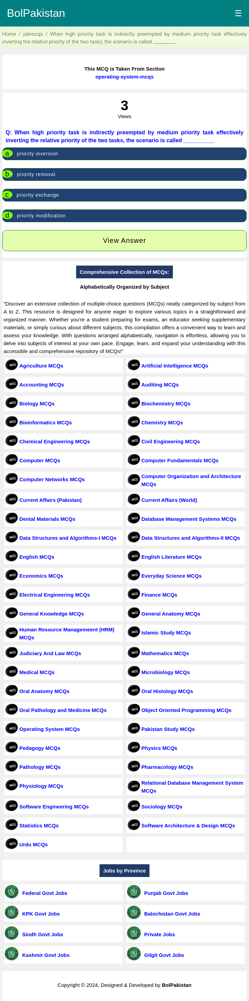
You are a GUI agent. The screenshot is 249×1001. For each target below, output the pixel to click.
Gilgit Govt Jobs (163, 955)
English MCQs (36, 557)
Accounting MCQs (41, 385)
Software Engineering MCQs (54, 806)
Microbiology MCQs (166, 672)
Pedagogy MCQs (39, 748)
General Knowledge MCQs (51, 614)
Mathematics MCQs (165, 653)
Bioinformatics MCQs (45, 422)
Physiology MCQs (41, 786)
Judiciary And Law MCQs (50, 653)
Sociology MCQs (162, 806)
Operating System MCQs (49, 729)
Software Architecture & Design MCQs (188, 825)
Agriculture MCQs (41, 366)
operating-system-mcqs (124, 77)
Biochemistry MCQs (166, 403)
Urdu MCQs (33, 844)
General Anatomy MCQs (171, 614)
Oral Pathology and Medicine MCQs (62, 710)
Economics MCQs (41, 576)
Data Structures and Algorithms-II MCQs (191, 538)
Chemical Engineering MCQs (54, 441)
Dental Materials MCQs (47, 519)
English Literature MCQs (172, 557)
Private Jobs (158, 934)
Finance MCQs (159, 595)
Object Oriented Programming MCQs (187, 710)
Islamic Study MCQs (166, 633)
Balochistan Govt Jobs (171, 914)
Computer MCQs (39, 460)
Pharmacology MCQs (168, 767)
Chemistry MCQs (162, 422)
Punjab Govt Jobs (165, 893)
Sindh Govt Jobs (41, 934)
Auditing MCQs (160, 385)
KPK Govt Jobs (39, 914)
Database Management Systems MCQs (189, 519)
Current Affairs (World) (169, 500)
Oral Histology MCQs (167, 691)
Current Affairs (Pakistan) (50, 500)
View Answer (124, 240)
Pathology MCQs (40, 767)
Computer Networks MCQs (52, 479)
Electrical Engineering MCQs (54, 595)
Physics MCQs (159, 748)
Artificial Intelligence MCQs (175, 366)
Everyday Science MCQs (172, 576)
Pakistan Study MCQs (168, 729)
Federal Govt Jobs (43, 893)
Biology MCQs (37, 403)
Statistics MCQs (39, 825)
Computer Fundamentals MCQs (180, 460)
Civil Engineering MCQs (171, 441)
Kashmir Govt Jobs (44, 955)
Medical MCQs (37, 672)
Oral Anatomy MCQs (44, 691)
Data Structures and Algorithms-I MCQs (67, 538)
